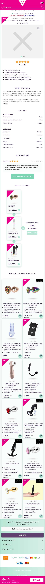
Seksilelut (17, 10)
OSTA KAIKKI (32, 233)
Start (13, 10)
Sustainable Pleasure (26, 18)
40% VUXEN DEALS (29, 15)
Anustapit (31, 10)
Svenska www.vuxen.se (22, 575)
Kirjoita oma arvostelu (22, 176)
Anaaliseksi (24, 10)
